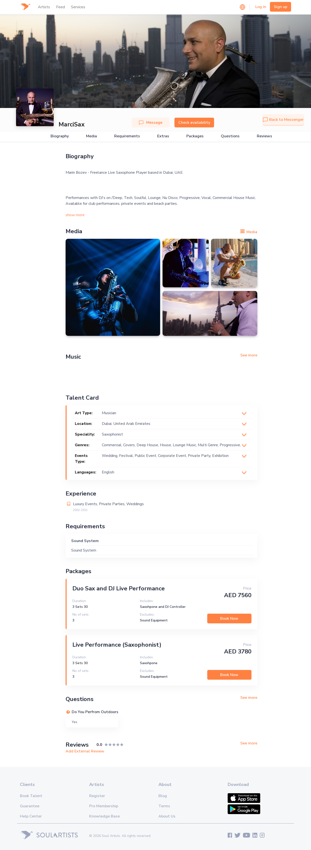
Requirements (127, 136)
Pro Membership (103, 806)
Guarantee (29, 806)
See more (248, 355)
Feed (60, 7)
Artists (44, 7)
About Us (166, 816)
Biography (60, 136)
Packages (195, 136)
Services (78, 7)
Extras (163, 136)
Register (97, 795)
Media (91, 136)
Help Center (31, 816)
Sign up (280, 6)
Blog (162, 795)
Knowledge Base (104, 816)
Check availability (194, 122)
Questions (230, 136)
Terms (164, 806)
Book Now (229, 618)
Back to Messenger (283, 119)
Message (150, 122)
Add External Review (85, 751)
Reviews (264, 136)
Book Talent (31, 795)
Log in (260, 6)
